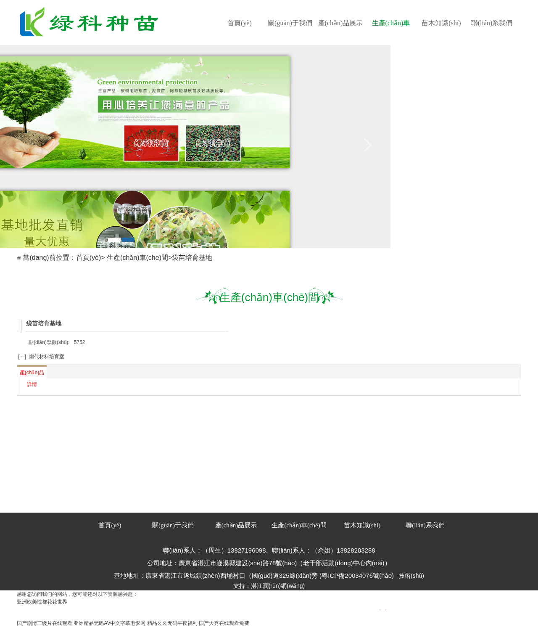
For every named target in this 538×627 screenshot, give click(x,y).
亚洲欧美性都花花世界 (42, 602)
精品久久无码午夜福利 (172, 623)
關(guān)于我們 (290, 22)
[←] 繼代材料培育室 (40, 357)
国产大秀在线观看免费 (224, 623)
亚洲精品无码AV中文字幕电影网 (109, 623)
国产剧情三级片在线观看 (44, 623)
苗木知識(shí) (441, 22)
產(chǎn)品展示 (340, 22)
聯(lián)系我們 (492, 22)
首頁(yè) (239, 22)
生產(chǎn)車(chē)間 (391, 31)
